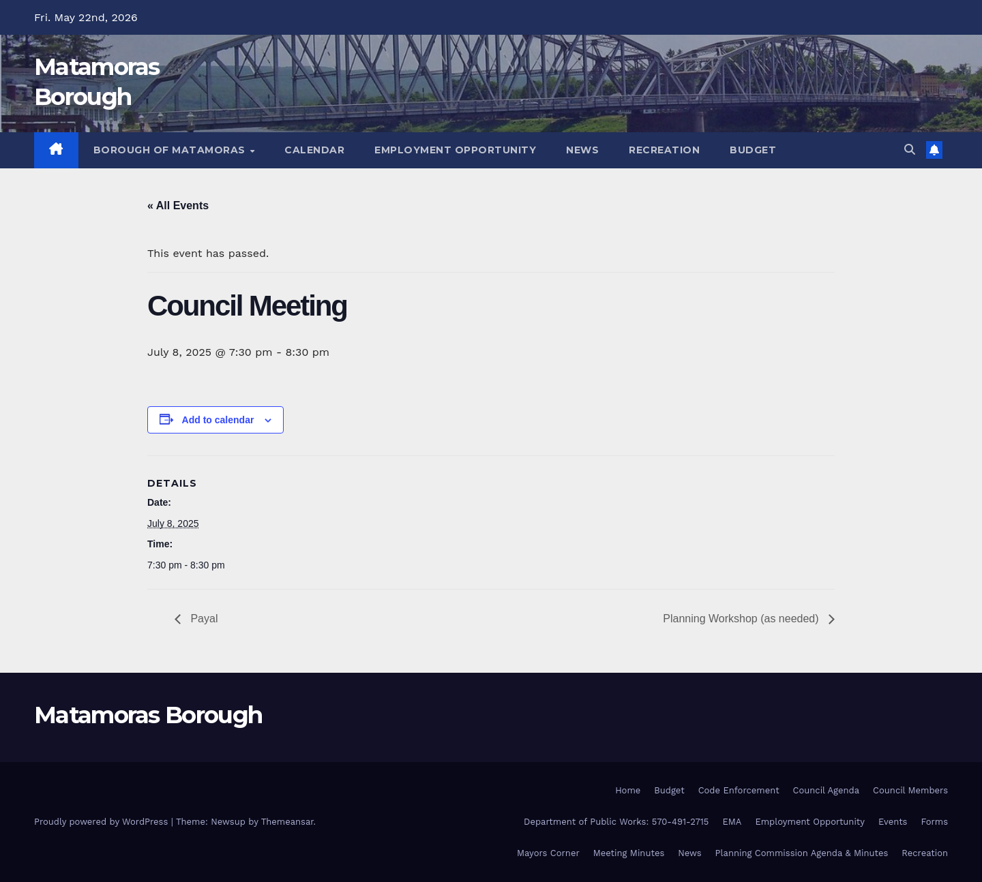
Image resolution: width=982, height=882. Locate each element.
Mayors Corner (548, 853)
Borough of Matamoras (171, 150)
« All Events (178, 205)
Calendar (314, 150)
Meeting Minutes (629, 853)
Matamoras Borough (148, 715)
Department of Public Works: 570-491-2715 (616, 822)
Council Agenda (826, 790)
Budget (753, 150)
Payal (203, 618)
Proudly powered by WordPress (102, 822)
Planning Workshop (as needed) (742, 618)
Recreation (664, 150)
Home (627, 790)
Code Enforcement (738, 790)
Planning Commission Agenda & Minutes (802, 853)
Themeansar (287, 822)
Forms (934, 822)
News (582, 150)
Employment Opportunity (455, 150)
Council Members (910, 790)
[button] (909, 149)
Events (892, 822)
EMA (731, 822)
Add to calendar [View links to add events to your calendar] (218, 419)
